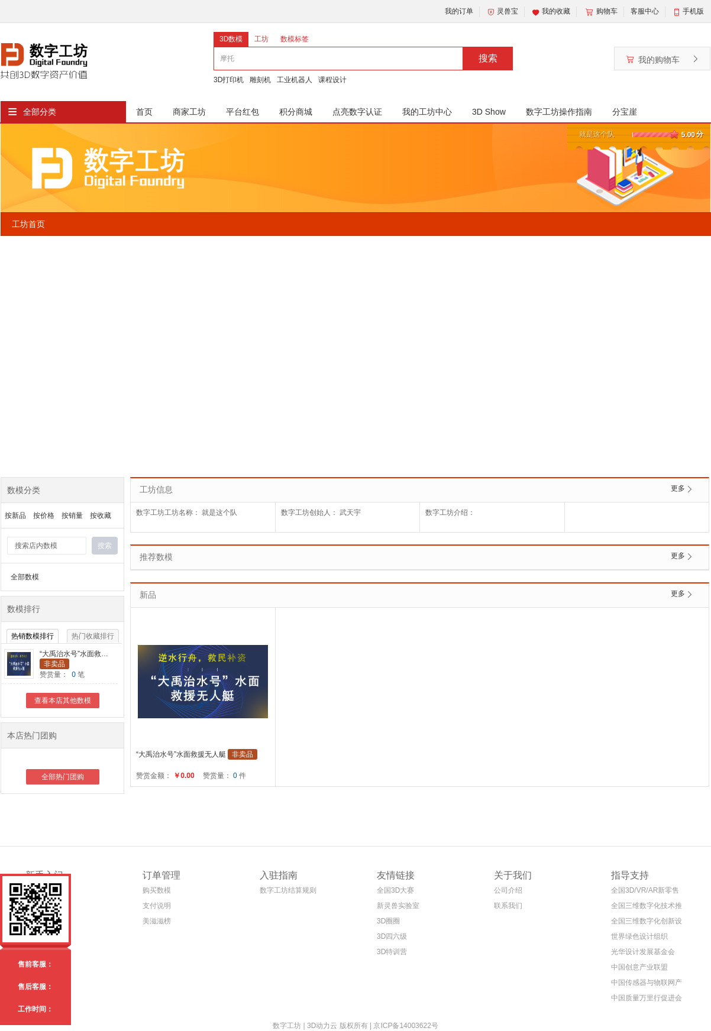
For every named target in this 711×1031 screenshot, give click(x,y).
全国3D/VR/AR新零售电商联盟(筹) (645, 892)
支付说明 (157, 906)
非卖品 (54, 664)
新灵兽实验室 (398, 906)
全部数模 (25, 577)
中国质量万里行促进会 (646, 998)
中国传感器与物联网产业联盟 (646, 984)
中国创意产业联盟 (639, 967)
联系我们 (508, 906)
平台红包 (242, 111)
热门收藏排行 (93, 636)
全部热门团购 (62, 777)
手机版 (693, 11)
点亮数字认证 (357, 111)
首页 (144, 111)
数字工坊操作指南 (559, 111)
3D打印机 (229, 80)
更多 (678, 488)
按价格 (43, 515)
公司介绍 (508, 890)
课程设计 (332, 80)
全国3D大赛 (395, 890)
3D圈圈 (388, 921)
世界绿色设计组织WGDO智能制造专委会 (644, 938)
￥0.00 (183, 775)
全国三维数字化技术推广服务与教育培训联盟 (646, 908)
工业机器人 (294, 80)
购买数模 (157, 890)
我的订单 (459, 11)
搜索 (488, 58)
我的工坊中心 (427, 111)
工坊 (261, 39)
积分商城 (295, 111)
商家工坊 (189, 111)
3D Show (489, 111)
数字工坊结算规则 (288, 890)
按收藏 (100, 515)
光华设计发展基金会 (643, 952)
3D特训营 (392, 952)
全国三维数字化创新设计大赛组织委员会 (646, 923)
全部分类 (39, 111)
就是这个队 (597, 134)
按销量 (72, 515)
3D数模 (231, 39)
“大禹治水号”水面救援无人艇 (85, 654)
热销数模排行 (32, 636)
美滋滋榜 (157, 921)
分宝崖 (624, 111)
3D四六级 (392, 936)
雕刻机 (260, 80)
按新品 (15, 515)
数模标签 (294, 39)
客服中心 (645, 11)
